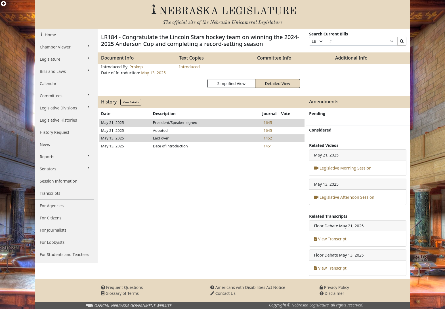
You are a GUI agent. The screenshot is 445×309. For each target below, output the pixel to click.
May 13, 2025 (153, 72)
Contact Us (223, 293)
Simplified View (231, 83)
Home (50, 34)
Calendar (48, 83)
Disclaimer (332, 293)
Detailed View (277, 83)
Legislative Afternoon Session (344, 197)
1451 (268, 146)
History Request (54, 132)
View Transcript (330, 239)
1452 (268, 138)
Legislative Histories (58, 120)
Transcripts (50, 193)
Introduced (189, 66)
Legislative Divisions (64, 108)
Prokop (136, 66)
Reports (64, 156)
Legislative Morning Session (342, 168)
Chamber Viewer (64, 47)
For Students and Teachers (64, 254)
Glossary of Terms (120, 293)
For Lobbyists (52, 242)
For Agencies (52, 205)
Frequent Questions (122, 287)
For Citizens (50, 218)
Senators (64, 169)
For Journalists (53, 230)
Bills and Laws (64, 71)
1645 (268, 122)
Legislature (64, 59)
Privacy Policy (334, 287)
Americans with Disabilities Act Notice (247, 287)
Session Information (58, 181)
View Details (131, 102)
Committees (64, 95)
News (45, 144)
